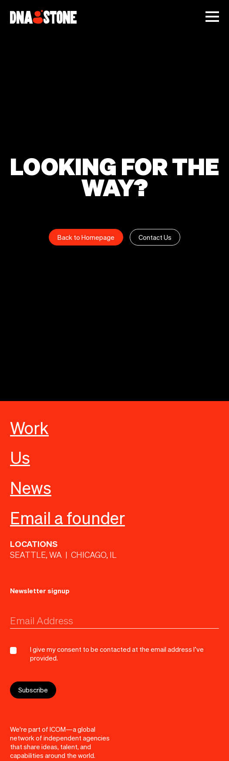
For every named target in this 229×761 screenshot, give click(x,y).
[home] (43, 17)
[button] (212, 16)
